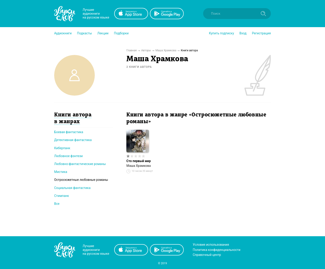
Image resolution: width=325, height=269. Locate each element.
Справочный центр (207, 255)
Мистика (60, 172)
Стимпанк (61, 196)
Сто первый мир (138, 161)
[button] (63, 33)
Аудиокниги (63, 33)
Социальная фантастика (72, 188)
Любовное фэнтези (68, 156)
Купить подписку (221, 33)
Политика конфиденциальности (216, 250)
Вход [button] (242, 33)
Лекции (102, 33)
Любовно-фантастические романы (80, 164)
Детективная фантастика (73, 140)
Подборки (121, 33)
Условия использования (211, 244)
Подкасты (84, 33)
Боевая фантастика (68, 132)
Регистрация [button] (261, 33)
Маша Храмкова (138, 166)
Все (56, 203)
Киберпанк (62, 148)
